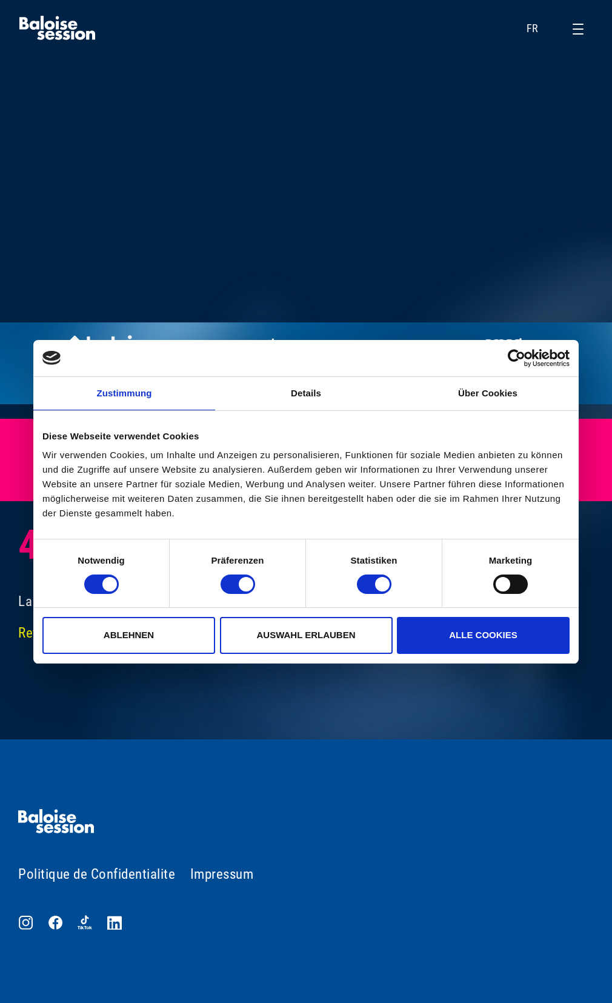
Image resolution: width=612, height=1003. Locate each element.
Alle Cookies (483, 635)
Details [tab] (306, 393)
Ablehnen (129, 635)
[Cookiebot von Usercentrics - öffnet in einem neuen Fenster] (517, 358)
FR (540, 28)
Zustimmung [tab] (124, 393)
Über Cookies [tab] (487, 393)
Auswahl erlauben (305, 635)
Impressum (222, 874)
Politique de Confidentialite (96, 874)
